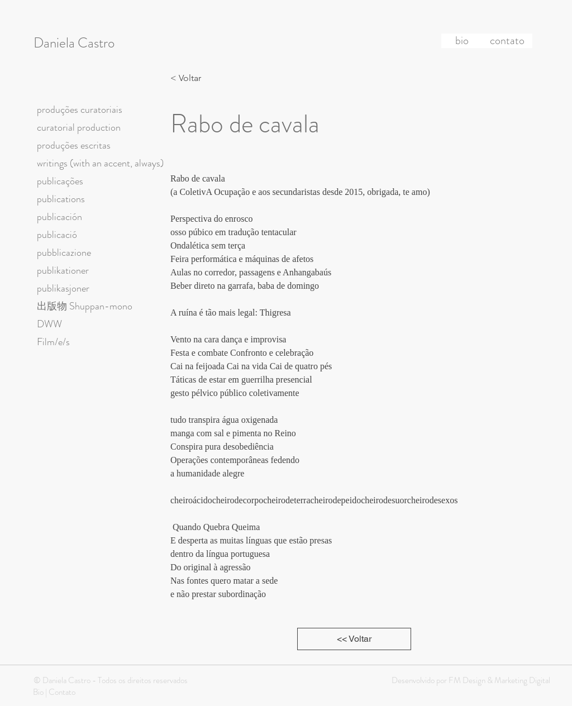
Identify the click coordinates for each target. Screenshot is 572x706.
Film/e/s (53, 342)
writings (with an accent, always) (100, 163)
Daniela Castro (74, 43)
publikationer (63, 270)
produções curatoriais (79, 109)
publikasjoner (63, 288)
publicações (60, 181)
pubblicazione (64, 252)
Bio (38, 692)
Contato (62, 692)
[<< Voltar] (354, 639)
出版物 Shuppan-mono (84, 306)
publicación (59, 216)
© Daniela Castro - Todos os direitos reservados (111, 680)
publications (61, 199)
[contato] (507, 41)
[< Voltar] (188, 78)
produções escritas (74, 145)
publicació (57, 234)
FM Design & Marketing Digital (498, 680)
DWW (49, 324)
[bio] (462, 41)
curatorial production (79, 127)
